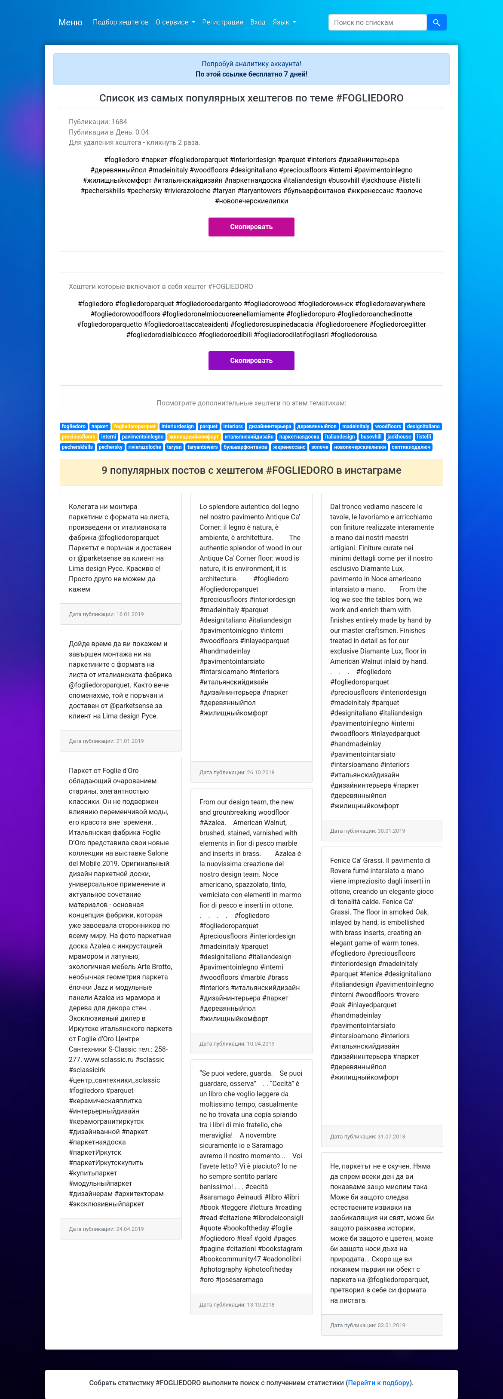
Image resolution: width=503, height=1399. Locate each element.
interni (108, 437)
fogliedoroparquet (135, 426)
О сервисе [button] (173, 22)
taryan (174, 447)
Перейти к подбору (378, 1383)
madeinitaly (355, 426)
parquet (209, 426)
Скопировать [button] (251, 227)
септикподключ (411, 447)
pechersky (110, 447)
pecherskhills (77, 447)
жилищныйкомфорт (194, 437)
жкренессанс (289, 447)
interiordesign (178, 426)
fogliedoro (74, 426)
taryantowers (202, 447)
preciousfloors (78, 437)
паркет (100, 426)
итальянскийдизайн (249, 437)
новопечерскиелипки (360, 447)
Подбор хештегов (121, 22)
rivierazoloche (145, 447)
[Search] (377, 22)
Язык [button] (282, 22)
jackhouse (399, 437)
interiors (233, 426)
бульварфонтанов (245, 447)
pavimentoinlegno (143, 437)
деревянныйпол (316, 426)
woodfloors (388, 426)
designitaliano (423, 426)
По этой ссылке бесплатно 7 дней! (251, 74)
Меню (70, 22)
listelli (424, 437)
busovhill (371, 437)
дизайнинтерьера (269, 426)
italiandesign (340, 437)
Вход (258, 22)
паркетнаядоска (299, 437)
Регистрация (222, 22)
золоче (319, 447)
